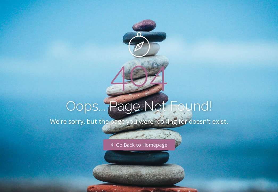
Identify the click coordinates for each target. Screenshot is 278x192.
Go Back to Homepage (139, 145)
